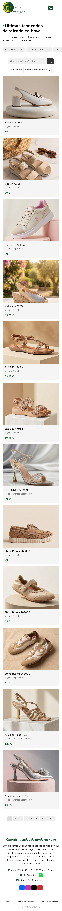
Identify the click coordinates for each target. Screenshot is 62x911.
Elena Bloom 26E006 (17, 612)
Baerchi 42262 (13, 122)
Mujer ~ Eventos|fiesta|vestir (18, 493)
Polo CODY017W (15, 245)
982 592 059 (30, 875)
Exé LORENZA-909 (16, 490)
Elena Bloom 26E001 (17, 673)
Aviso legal (9, 901)
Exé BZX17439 (14, 367)
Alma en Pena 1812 (16, 796)
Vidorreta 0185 (14, 306)
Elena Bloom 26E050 (17, 551)
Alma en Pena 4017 (16, 734)
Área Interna (52, 901)
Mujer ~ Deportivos (14, 248)
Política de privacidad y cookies (30, 901)
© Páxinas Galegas (31, 907)
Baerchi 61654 (13, 183)
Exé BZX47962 (14, 428)
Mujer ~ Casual (12, 126)
